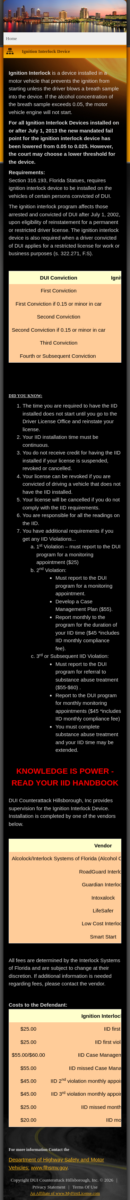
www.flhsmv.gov (49, 1167)
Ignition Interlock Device (46, 51)
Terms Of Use (85, 1187)
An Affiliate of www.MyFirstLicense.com (65, 1193)
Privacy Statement (48, 1187)
